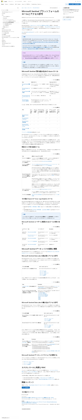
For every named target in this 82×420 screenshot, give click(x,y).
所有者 (53, 175)
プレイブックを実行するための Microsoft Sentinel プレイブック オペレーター (44, 164)
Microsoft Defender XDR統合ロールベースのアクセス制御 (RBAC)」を (38, 58)
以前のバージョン (9, 416)
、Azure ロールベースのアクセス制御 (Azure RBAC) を (40, 25)
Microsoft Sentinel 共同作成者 (47, 161)
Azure (25, 7)
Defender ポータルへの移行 (33, 48)
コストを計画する (25, 387)
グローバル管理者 (43, 275)
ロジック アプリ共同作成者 (47, 165)
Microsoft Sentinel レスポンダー (46, 189)
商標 (48, 416)
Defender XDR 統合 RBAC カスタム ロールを (47, 379)
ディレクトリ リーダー (35, 189)
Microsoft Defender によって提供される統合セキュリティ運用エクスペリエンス (38, 47)
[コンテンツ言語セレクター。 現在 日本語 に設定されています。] (3, 414)
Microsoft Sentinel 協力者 (32, 238)
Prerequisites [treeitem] (5, 18)
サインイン (79, 1)
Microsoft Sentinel (36, 7)
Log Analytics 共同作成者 (36, 209)
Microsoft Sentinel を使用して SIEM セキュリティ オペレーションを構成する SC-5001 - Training (38, 397)
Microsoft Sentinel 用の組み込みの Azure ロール (71, 9)
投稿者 (39, 298)
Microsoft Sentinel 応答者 (32, 232)
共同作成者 (34, 206)
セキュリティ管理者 (43, 274)
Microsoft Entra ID (30, 32)
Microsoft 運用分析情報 (51, 344)
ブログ (14, 416)
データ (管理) (50, 341)
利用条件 (44, 416)
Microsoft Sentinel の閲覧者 (42, 296)
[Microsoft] (2, 1)
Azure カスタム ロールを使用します (47, 377)
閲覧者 (39, 206)
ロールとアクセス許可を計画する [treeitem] (8, 22)
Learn (23, 7)
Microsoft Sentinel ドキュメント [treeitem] (7, 12)
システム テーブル (25, 286)
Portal (67, 4)
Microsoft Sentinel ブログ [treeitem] (6, 43)
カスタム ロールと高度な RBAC (68, 12)
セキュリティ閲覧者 (43, 271)
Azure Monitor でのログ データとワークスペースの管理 (39, 385)
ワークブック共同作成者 (27, 132)
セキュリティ (30, 7)
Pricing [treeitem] (3, 44)
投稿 (18, 416)
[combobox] (10, 10)
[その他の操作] (59, 8)
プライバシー (22, 416)
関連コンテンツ (65, 13)
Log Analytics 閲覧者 (46, 209)
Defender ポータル (50, 251)
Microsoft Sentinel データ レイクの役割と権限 (70, 11)
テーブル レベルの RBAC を (32, 371)
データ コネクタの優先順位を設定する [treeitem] (9, 21)
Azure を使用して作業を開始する (74, 4)
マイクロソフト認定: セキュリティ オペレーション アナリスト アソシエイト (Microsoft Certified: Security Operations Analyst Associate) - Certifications (39, 402)
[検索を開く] (76, 1)
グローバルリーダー (43, 270)
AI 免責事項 (3, 416)
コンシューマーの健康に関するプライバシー (34, 416)
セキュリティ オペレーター (44, 272)
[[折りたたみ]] (18, 8)
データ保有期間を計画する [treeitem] (7, 24)
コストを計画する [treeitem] (6, 25)
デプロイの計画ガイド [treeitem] (6, 16)
